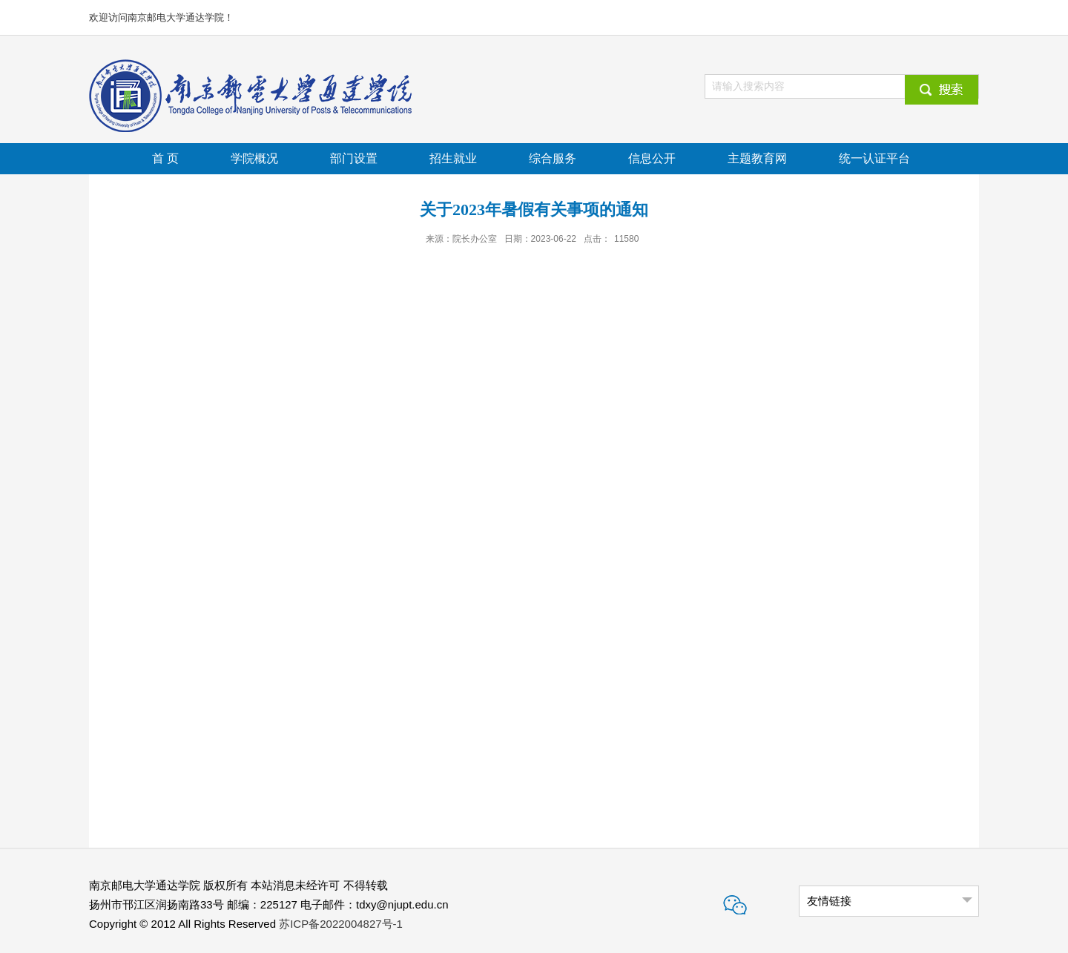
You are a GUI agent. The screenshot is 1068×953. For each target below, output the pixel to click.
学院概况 (254, 158)
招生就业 (453, 158)
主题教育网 (757, 158)
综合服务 (552, 158)
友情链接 (829, 900)
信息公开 (652, 158)
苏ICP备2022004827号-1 (341, 923)
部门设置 (354, 158)
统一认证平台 (874, 158)
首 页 (165, 158)
